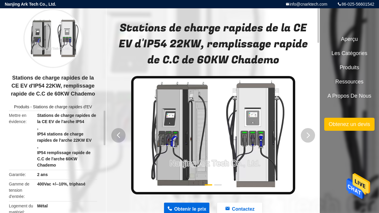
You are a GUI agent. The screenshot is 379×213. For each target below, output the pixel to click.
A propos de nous (349, 96)
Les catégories (349, 53)
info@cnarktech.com (308, 4)
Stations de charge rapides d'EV (62, 106)
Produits (21, 106)
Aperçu (349, 39)
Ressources (349, 82)
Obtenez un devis (349, 124)
